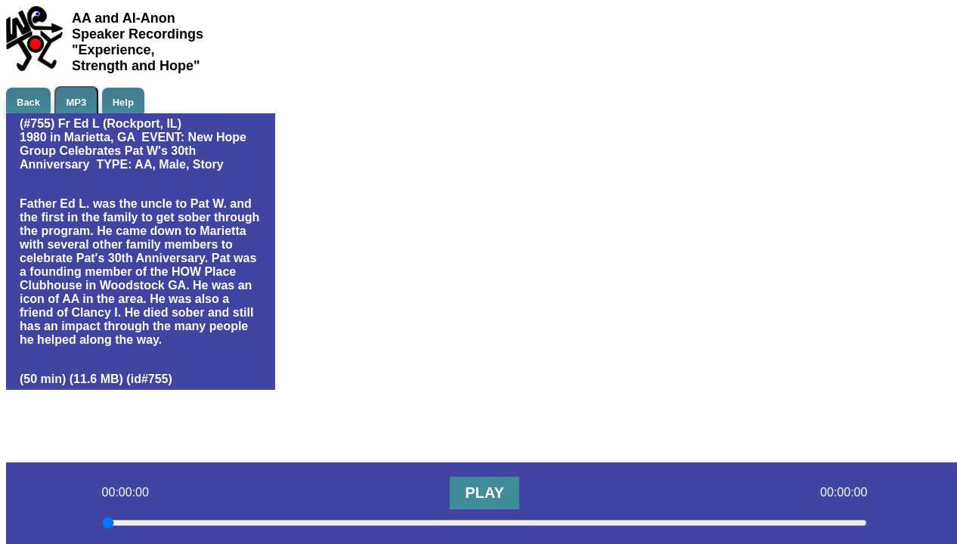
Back (28, 102)
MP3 (77, 102)
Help (123, 102)
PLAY (484, 492)
